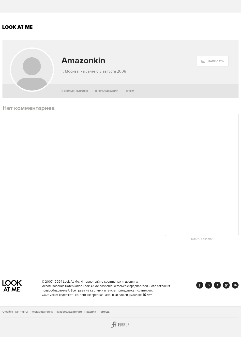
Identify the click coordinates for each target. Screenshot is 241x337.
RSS (235, 285)
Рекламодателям (41, 311)
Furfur (120, 325)
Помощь (104, 311)
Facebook (199, 285)
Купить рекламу (201, 239)
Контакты (21, 311)
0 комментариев (74, 91)
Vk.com (208, 285)
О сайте (7, 311)
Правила (90, 311)
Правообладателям (69, 311)
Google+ (226, 285)
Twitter (217, 285)
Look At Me (17, 27)
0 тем (130, 91)
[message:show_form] (212, 61)
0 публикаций (107, 91)
